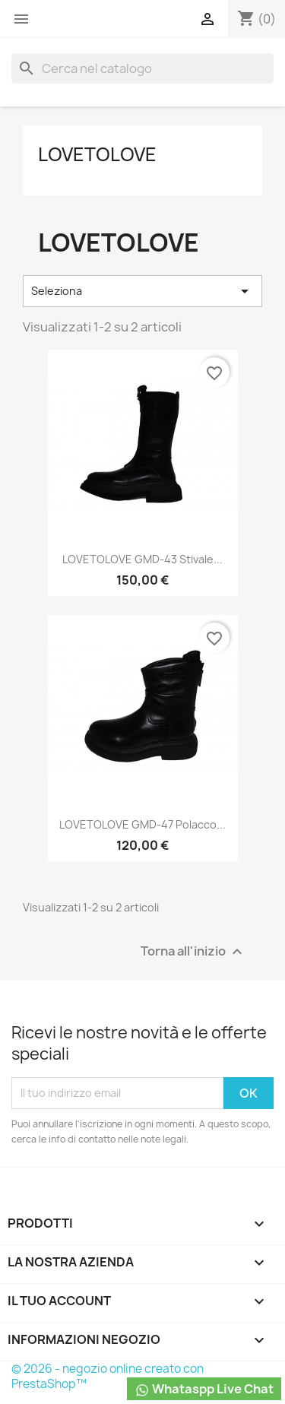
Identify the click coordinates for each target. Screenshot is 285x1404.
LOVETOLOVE (97, 154)
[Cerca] (142, 68)
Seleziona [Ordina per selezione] (142, 291)
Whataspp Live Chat (204, 1389)
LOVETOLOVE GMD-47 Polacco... (142, 824)
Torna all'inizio (193, 951)
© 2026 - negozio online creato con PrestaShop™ (107, 1376)
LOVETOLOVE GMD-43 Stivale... (142, 559)
